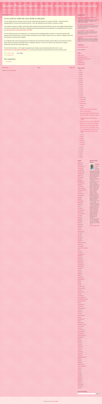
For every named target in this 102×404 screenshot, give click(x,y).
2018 (80, 86)
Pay (78, 317)
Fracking (79, 208)
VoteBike (79, 377)
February (82, 142)
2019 (80, 84)
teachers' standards (81, 366)
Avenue (79, 179)
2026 (80, 70)
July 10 (79, 233)
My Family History (81, 62)
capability (79, 184)
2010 (80, 151)
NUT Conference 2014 (82, 299)
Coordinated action (81, 190)
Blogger (56, 401)
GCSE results (80, 213)
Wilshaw (79, 380)
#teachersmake (80, 166)
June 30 (79, 238)
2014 (80, 94)
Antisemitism (80, 173)
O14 (78, 302)
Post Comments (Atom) (11, 70)
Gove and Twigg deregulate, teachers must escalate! (89, 129)
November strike (81, 288)
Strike (79, 360)
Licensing (79, 252)
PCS (78, 320)
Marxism (79, 268)
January (81, 144)
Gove (13, 55)
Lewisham (79, 246)
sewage (79, 349)
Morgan (79, 273)
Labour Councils (81, 242)
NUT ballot (80, 295)
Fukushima (80, 211)
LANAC (79, 244)
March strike (80, 262)
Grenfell (79, 219)
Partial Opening (80, 315)
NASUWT (80, 277)
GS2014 (79, 220)
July (81, 107)
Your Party (80, 386)
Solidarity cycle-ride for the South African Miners (89, 125)
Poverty (79, 328)
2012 (80, 147)
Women (79, 382)
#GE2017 (79, 162)
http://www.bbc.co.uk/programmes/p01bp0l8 (15, 49)
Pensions (79, 322)
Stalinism (79, 355)
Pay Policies (80, 319)
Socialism (79, 351)
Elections (79, 202)
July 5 (79, 235)
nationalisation (80, 279)
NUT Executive (80, 300)
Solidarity (79, 353)
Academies (80, 170)
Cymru (79, 199)
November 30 (80, 286)
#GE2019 (79, 164)
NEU (79, 282)
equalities (79, 204)
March (81, 140)
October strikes (80, 308)
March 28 (79, 261)
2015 (80, 92)
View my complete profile (94, 225)
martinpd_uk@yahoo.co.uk (83, 47)
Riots (79, 338)
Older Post (72, 67)
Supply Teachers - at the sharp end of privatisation (89, 123)
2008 (80, 155)
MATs (79, 270)
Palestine (79, 311)
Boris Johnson (80, 182)
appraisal (79, 175)
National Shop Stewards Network (84, 58)
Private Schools (80, 331)
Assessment (80, 177)
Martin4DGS (80, 264)
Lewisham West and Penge (83, 248)
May (81, 136)
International (80, 231)
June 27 (79, 237)
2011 (80, 149)
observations (80, 304)
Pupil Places (80, 337)
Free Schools (80, 210)
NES (78, 281)
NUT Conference (81, 297)
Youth (79, 387)
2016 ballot (80, 168)
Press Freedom (80, 329)
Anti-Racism (80, 172)
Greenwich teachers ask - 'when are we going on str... (90, 121)
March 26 (79, 259)
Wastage (79, 378)
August (81, 105)
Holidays (79, 224)
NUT (79, 293)
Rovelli (79, 340)
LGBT (79, 250)
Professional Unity (81, 335)
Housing (79, 226)
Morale (79, 272)
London (79, 257)
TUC (79, 371)
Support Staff (80, 364)
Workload (79, 384)
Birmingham (80, 181)
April (81, 138)
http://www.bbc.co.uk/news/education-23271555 (19, 30)
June (81, 134)
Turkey (79, 373)
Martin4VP (80, 266)
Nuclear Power (80, 291)
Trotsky (79, 368)
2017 (80, 88)
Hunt (79, 228)
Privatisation (80, 333)
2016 (80, 90)
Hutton (79, 229)
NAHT (79, 275)
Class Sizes (80, 186)
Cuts (78, 197)
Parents (79, 313)
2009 (80, 153)
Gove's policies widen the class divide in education (89, 113)
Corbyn (79, 191)
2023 (80, 76)
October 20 (80, 306)
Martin (97, 164)
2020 (80, 82)
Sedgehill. (79, 346)
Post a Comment (9, 61)
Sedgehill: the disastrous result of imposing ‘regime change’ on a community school (87, 18)
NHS (79, 284)
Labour (79, 240)
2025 (80, 72)
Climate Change (81, 188)
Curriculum (9, 55)
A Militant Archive (81, 64)
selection (79, 348)
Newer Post (5, 67)
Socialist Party (80, 60)
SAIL (79, 342)
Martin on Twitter (81, 55)
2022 (80, 78)
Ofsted (79, 310)
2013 (80, 95)
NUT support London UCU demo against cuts (86, 24)
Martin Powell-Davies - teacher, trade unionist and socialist (49, 6)
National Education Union (82, 57)
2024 (80, 74)
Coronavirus (80, 193)
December (82, 97)
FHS (78, 206)
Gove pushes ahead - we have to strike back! (86, 30)
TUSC (79, 375)
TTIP (79, 369)
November (82, 99)
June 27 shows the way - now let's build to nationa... (89, 127)
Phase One (80, 326)
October (81, 101)
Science (79, 344)
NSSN (79, 290)
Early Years (80, 200)
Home (38, 67)
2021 (80, 80)
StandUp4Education (81, 357)
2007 (80, 157)
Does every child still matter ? (85, 111)
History (79, 222)
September (82, 103)
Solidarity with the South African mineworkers (88, 109)
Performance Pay (81, 324)
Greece (79, 217)
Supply (79, 362)
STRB (79, 358)
